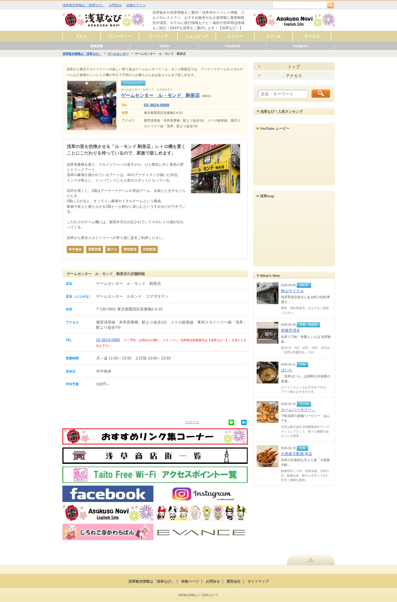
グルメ (81, 36)
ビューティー (119, 36)
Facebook (232, 46)
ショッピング (196, 36)
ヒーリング (158, 36)
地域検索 (96, 46)
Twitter (164, 46)
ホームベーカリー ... (298, 409)
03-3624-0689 (156, 104)
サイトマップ (258, 581)
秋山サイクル (292, 291)
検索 (330, 5)
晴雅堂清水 (290, 330)
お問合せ (115, 5)
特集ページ (190, 581)
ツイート (192, 422)
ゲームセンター (118, 53)
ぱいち (286, 370)
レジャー (235, 36)
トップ (294, 67)
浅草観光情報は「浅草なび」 (83, 5)
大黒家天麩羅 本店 (297, 454)
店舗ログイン (136, 5)
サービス (312, 36)
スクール (273, 36)
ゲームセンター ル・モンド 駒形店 (160, 95)
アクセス (294, 76)
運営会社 (233, 581)
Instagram (300, 46)
